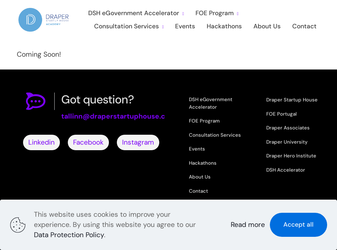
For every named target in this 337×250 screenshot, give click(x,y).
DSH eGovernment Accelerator (210, 103)
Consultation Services (215, 135)
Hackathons (203, 163)
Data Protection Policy (69, 234)
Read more (248, 224)
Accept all (298, 224)
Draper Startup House (292, 100)
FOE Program (204, 121)
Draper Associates (288, 128)
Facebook (88, 142)
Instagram (138, 142)
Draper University (287, 142)
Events (197, 149)
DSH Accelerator (285, 170)
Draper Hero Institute (291, 156)
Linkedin (41, 142)
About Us (200, 177)
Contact (198, 191)
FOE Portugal (281, 114)
